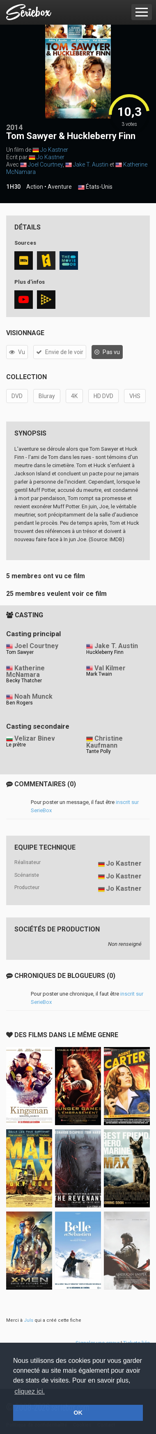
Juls (28, 1320)
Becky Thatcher (24, 680)
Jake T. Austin (90, 164)
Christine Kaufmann (104, 741)
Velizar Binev (34, 738)
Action (34, 186)
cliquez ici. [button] (29, 1391)
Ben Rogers (19, 703)
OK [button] (78, 1412)
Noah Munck (33, 696)
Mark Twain (99, 674)
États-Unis (95, 187)
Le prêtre (16, 745)
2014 (14, 127)
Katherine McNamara (25, 671)
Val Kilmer (110, 668)
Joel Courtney (45, 164)
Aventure (60, 186)
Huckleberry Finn (105, 652)
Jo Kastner (54, 149)
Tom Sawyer (20, 652)
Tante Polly (98, 751)
